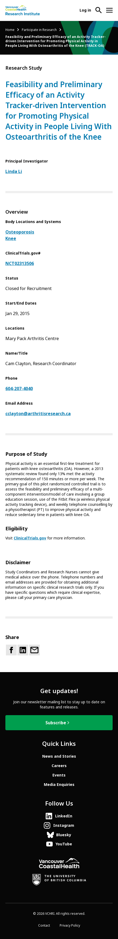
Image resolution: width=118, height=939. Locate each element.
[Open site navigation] (109, 10)
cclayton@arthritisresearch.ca (38, 414)
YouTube (64, 844)
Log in (85, 10)
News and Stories (59, 756)
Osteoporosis (19, 232)
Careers (59, 765)
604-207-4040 (19, 389)
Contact (44, 925)
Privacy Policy (70, 925)
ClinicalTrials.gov (30, 538)
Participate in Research (39, 30)
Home (10, 30)
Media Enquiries (59, 784)
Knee (10, 238)
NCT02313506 (19, 263)
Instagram (63, 825)
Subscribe (55, 723)
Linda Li (13, 171)
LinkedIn (63, 816)
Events (59, 775)
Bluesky (63, 835)
